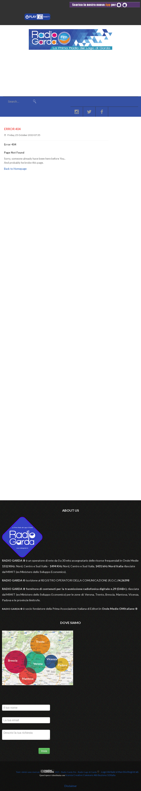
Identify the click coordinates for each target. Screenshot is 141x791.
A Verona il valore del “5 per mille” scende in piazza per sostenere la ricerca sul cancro (64, 209)
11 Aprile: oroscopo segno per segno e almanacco (43, 230)
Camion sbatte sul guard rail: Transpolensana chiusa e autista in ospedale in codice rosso (66, 240)
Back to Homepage (15, 168)
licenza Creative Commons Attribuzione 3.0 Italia (90, 775)
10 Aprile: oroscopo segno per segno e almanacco (43, 220)
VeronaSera (23, 203)
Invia (44, 751)
